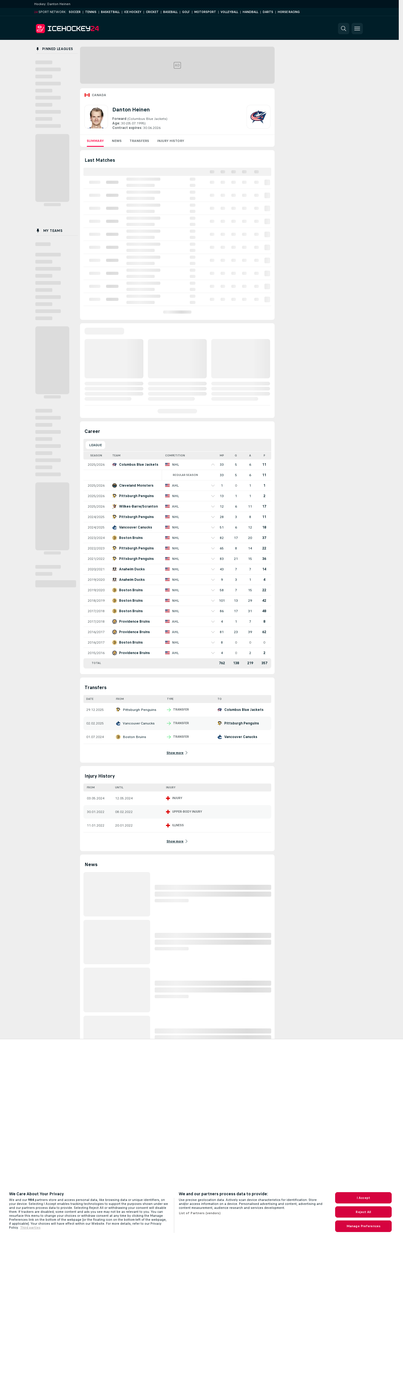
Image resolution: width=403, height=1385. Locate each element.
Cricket (152, 12)
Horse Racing (289, 12)
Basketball (110, 12)
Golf (186, 12)
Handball (250, 12)
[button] (343, 28)
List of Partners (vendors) (200, 1213)
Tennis (90, 12)
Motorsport (205, 12)
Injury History (170, 141)
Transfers (139, 141)
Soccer (75, 12)
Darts (268, 12)
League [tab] (95, 445)
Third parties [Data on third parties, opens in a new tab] (30, 1227)
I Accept (363, 1198)
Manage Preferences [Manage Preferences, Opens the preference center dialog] (363, 1226)
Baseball (170, 12)
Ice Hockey (132, 12)
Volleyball (229, 12)
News (117, 141)
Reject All (363, 1212)
